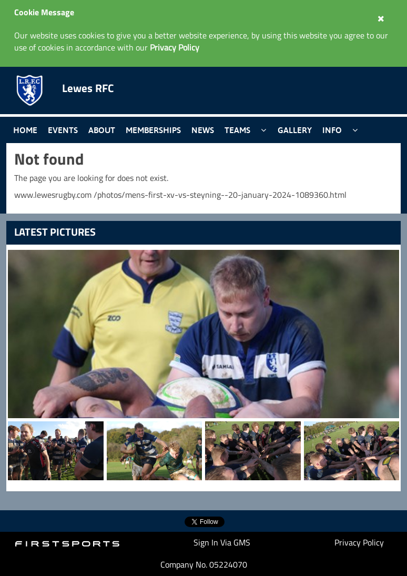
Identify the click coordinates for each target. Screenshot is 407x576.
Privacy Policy (359, 542)
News (202, 130)
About (101, 130)
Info (332, 130)
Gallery (295, 130)
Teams (237, 130)
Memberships (153, 130)
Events (63, 130)
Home (25, 130)
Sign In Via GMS (222, 542)
